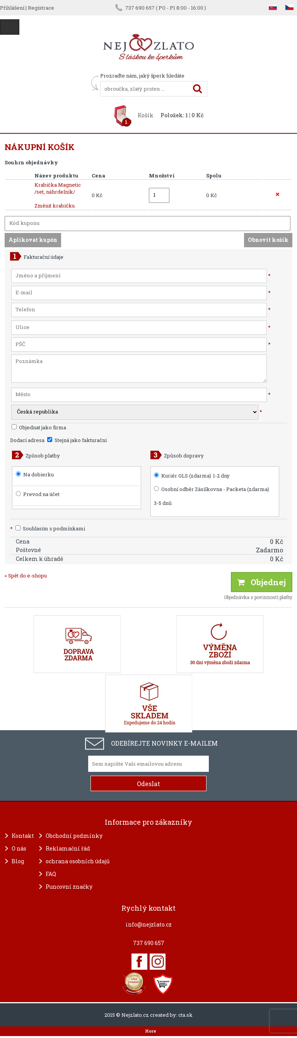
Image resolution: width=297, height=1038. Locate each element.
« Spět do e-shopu (26, 575)
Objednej (261, 582)
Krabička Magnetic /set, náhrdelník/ (57, 188)
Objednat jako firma (39, 427)
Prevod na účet (41, 494)
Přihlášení (12, 7)
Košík (146, 115)
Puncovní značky (69, 886)
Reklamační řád (68, 848)
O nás (19, 848)
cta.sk (185, 1014)
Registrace (41, 7)
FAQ (51, 874)
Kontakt (23, 835)
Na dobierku (38, 474)
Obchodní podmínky (74, 835)
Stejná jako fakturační (77, 440)
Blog (18, 861)
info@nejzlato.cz (149, 924)
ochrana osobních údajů (78, 861)
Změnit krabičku (54, 205)
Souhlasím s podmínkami (47, 528)
